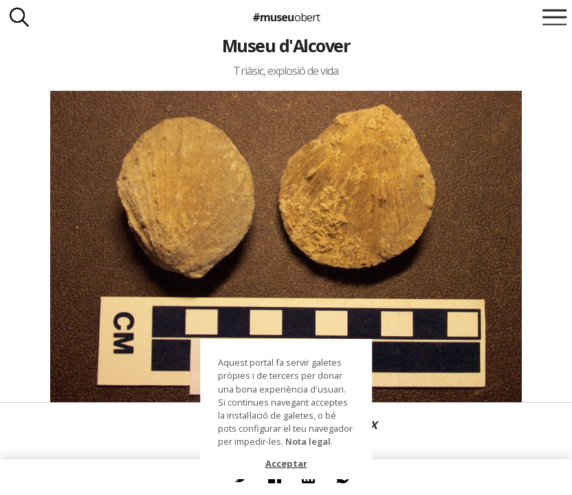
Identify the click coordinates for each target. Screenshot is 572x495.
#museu (285, 17)
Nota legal (308, 441)
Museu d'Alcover (286, 45)
